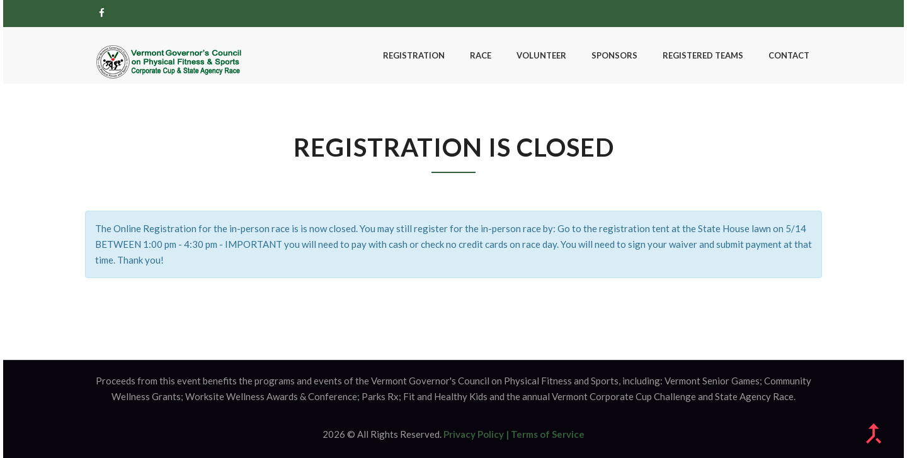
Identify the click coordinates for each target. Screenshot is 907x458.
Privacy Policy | (476, 434)
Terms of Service (548, 434)
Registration (414, 55)
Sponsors (614, 55)
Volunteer (541, 55)
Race (480, 55)
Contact (788, 55)
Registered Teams (703, 55)
